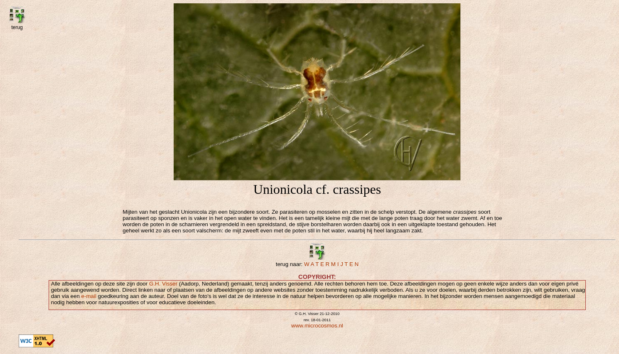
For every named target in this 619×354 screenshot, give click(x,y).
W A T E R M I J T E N (331, 264)
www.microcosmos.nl (317, 325)
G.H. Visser (163, 284)
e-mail (88, 296)
